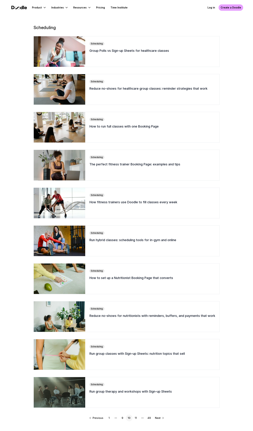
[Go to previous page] (96, 418)
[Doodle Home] (19, 7)
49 (149, 417)
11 (136, 417)
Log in (211, 7)
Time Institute (119, 7)
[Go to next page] (159, 418)
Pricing (100, 7)
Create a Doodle (231, 7)
